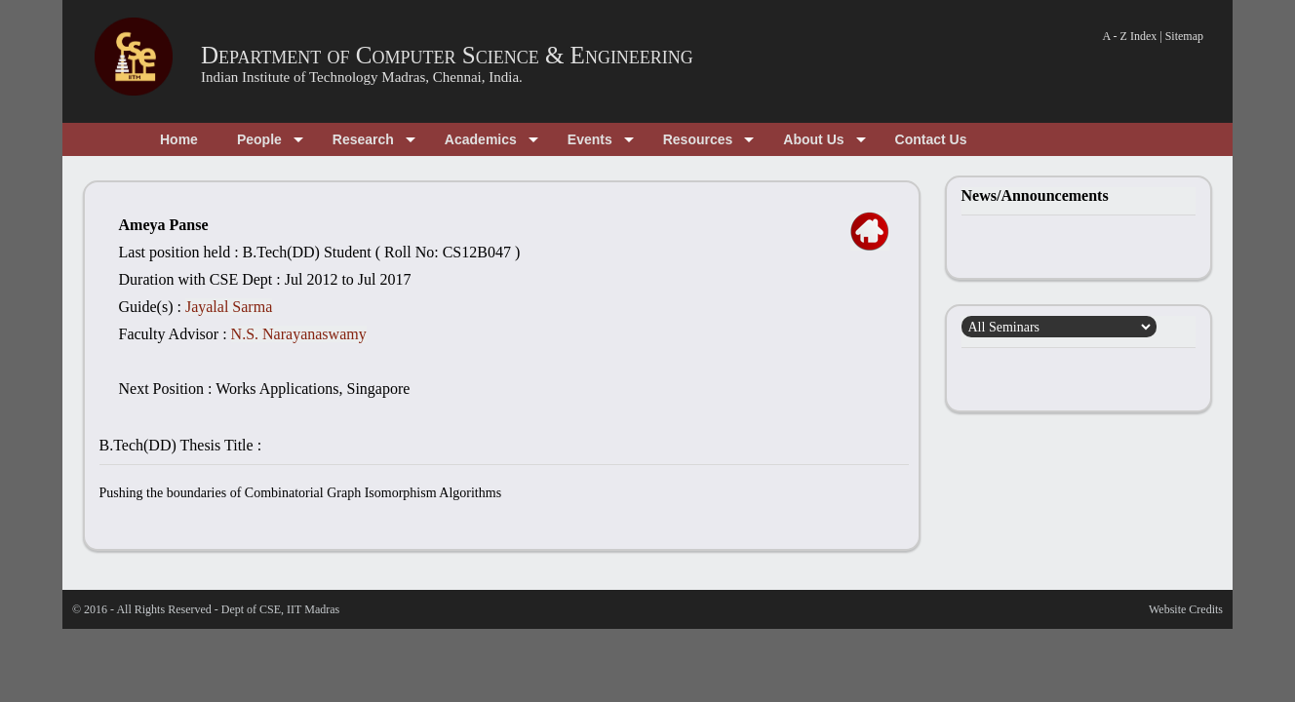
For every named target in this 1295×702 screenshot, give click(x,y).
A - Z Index (1130, 36)
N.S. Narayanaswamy (299, 334)
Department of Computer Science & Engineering (447, 55)
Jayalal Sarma (228, 306)
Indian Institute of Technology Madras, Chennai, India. (362, 77)
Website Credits (1186, 609)
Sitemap (1184, 36)
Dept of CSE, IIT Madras (280, 609)
